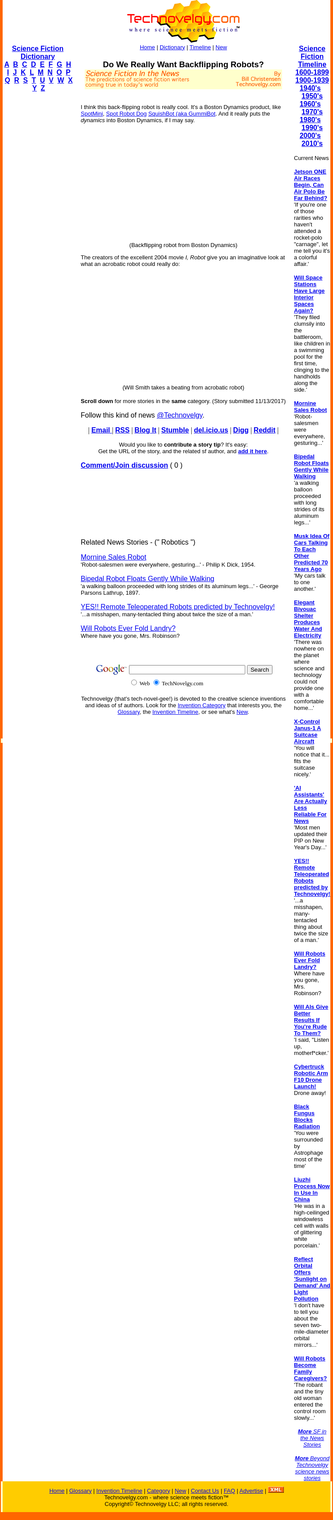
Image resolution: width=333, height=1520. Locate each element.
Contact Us (205, 1490)
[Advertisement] (38, 231)
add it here (252, 451)
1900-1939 (312, 80)
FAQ (229, 1490)
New (221, 47)
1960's (310, 104)
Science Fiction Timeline (312, 56)
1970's (311, 112)
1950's (311, 96)
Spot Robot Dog (126, 113)
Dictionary (172, 47)
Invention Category (202, 705)
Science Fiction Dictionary (37, 52)
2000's (310, 135)
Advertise (251, 1490)
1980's (310, 120)
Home (147, 47)
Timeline (200, 47)
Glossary (129, 712)
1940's (310, 88)
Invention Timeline (175, 712)
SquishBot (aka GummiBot (181, 113)
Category (158, 1490)
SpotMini (92, 113)
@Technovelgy (179, 415)
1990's (311, 127)
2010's (311, 143)
